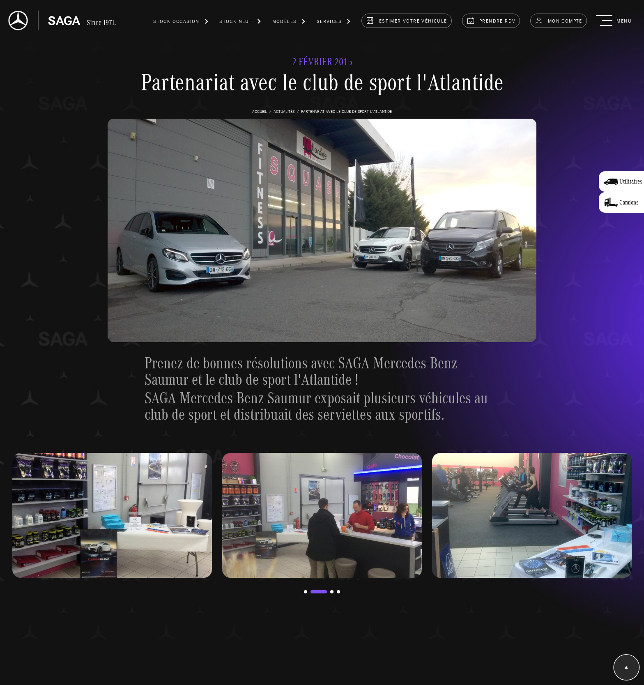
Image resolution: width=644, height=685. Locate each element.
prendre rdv (491, 20)
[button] (181, 22)
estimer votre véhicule (406, 20)
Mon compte (558, 20)
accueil (259, 111)
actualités (284, 111)
